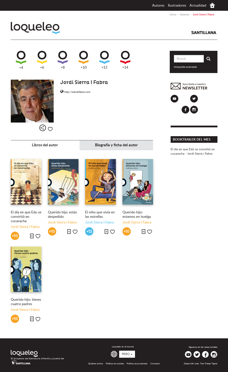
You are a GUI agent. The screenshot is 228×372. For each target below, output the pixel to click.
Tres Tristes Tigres (208, 364)
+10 (83, 60)
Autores (158, 5)
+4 (21, 60)
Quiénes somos (95, 364)
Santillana (203, 32)
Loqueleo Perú (35, 28)
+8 (63, 60)
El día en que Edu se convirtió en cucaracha (26, 217)
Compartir (42, 128)
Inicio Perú (212, 5)
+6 (42, 60)
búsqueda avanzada (185, 67)
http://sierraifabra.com (75, 92)
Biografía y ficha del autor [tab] (116, 145)
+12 (104, 60)
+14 (125, 60)
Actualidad (198, 5)
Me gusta (50, 129)
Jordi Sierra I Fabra (25, 227)
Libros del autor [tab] (45, 145)
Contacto (155, 364)
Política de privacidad (137, 364)
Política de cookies (115, 364)
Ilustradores (177, 5)
